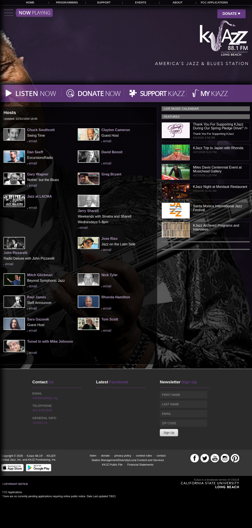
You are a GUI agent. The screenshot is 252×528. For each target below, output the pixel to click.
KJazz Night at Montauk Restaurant (220, 187)
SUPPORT (104, 2)
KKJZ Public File (112, 464)
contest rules (144, 455)
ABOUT (177, 2)
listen (93, 455)
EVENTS (140, 2)
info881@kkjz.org (45, 398)
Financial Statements (140, 464)
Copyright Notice (15, 484)
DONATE (231, 13)
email (33, 141)
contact (161, 455)
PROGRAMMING (67, 2)
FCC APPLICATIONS (214, 2)
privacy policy (122, 455)
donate (105, 455)
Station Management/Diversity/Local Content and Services (128, 460)
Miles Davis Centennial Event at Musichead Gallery (217, 169)
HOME (30, 2)
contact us (40, 422)
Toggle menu (28, 13)
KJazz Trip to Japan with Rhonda (218, 148)
